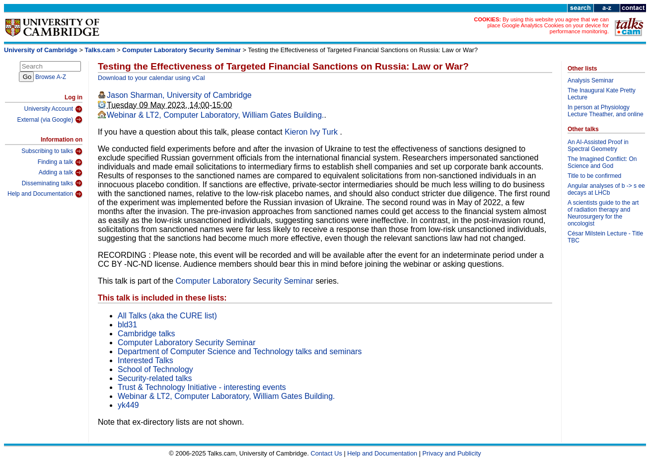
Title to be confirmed (594, 175)
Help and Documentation (44, 194)
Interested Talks (145, 360)
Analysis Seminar (591, 80)
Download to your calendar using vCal (151, 77)
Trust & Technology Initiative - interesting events (202, 387)
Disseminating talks (52, 183)
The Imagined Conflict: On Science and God (602, 162)
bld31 (127, 324)
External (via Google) (49, 120)
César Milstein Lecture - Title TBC (605, 237)
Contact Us (326, 453)
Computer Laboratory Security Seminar (181, 50)
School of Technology (155, 369)
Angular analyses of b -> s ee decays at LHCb (606, 189)
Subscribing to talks (51, 151)
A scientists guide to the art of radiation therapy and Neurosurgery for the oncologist (603, 213)
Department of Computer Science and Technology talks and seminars (240, 351)
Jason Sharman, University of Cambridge (179, 95)
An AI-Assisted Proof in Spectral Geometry (598, 146)
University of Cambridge (40, 50)
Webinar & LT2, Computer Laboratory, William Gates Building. (215, 115)
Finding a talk (60, 162)
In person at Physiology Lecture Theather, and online (606, 111)
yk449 (128, 405)
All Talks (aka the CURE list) (167, 315)
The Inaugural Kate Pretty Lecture (602, 94)
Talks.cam (100, 50)
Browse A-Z (50, 77)
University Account (53, 109)
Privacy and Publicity (452, 453)
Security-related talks (155, 378)
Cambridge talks (146, 333)
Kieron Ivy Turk (312, 132)
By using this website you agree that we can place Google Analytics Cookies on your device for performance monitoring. (548, 25)
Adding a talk (60, 173)
